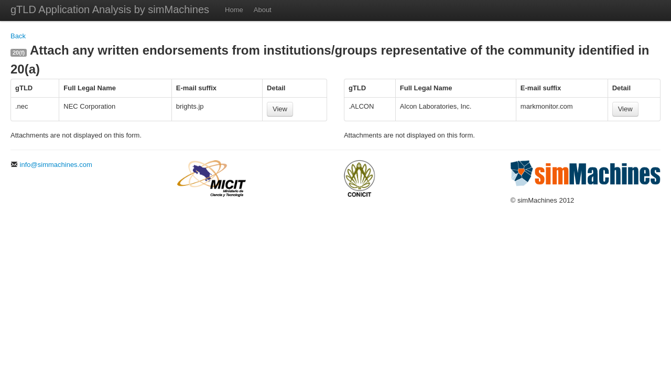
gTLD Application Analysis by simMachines (109, 9)
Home (234, 10)
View (280, 109)
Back (18, 36)
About (263, 10)
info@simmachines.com (51, 165)
